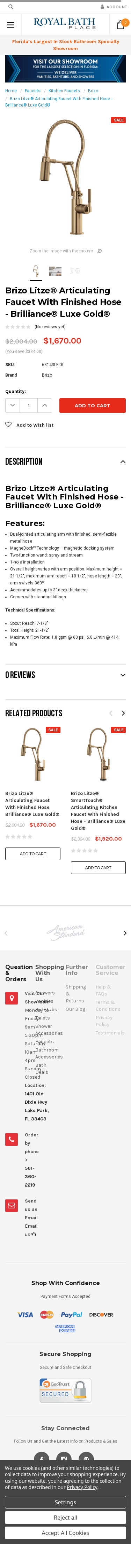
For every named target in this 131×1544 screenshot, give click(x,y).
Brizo (93, 90)
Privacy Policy (82, 1487)
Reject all (65, 1517)
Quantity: (15, 391)
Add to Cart (33, 853)
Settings (65, 1502)
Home (11, 90)
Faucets (33, 90)
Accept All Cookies (65, 1533)
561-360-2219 (30, 1176)
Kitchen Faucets (64, 90)
